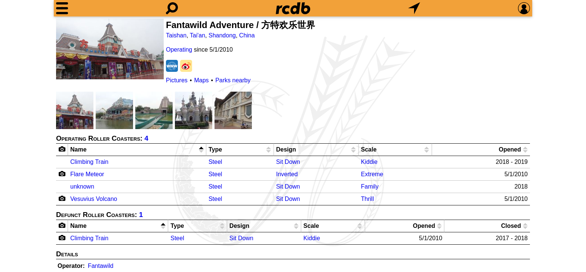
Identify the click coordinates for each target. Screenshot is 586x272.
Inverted (287, 174)
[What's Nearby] (414, 8)
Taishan (176, 35)
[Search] (172, 8)
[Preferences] (524, 8)
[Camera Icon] (62, 173)
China (247, 35)
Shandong (222, 35)
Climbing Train (89, 162)
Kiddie (369, 162)
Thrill (367, 199)
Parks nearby (232, 80)
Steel (215, 162)
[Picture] (110, 49)
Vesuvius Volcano (93, 199)
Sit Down (288, 162)
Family (370, 186)
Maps (201, 80)
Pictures (177, 80)
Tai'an (197, 35)
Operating (179, 49)
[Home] (293, 8)
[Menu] (62, 8)
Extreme (372, 174)
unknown (82, 186)
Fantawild (100, 266)
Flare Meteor (87, 174)
